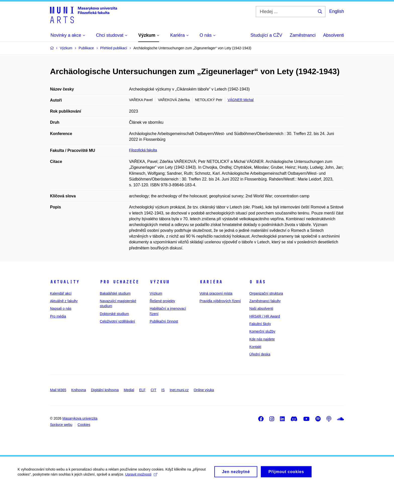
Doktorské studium (114, 314)
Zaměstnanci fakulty (265, 301)
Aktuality (64, 282)
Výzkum (159, 282)
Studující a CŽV (266, 35)
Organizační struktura (266, 293)
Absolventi (333, 35)
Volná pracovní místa (216, 293)
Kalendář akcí (61, 293)
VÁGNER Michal (241, 100)
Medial (129, 390)
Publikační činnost (164, 321)
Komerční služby (262, 331)
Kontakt (255, 347)
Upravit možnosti (141, 477)
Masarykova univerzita (79, 418)
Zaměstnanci (303, 35)
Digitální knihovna (105, 390)
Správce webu (61, 425)
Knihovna (78, 390)
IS (163, 390)
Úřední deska (259, 354)
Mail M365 (58, 390)
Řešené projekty (162, 301)
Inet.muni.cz (179, 390)
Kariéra (211, 282)
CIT (153, 390)
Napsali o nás (60, 308)
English (336, 11)
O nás (257, 282)
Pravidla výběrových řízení (220, 301)
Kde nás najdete (262, 339)
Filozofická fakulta (143, 150)
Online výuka (204, 390)
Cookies (84, 425)
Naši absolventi (261, 308)
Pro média (58, 316)
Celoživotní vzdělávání (117, 321)
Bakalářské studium (115, 293)
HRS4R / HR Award (264, 316)
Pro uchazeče (119, 282)
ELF (142, 390)
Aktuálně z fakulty (64, 301)
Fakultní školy (260, 324)
